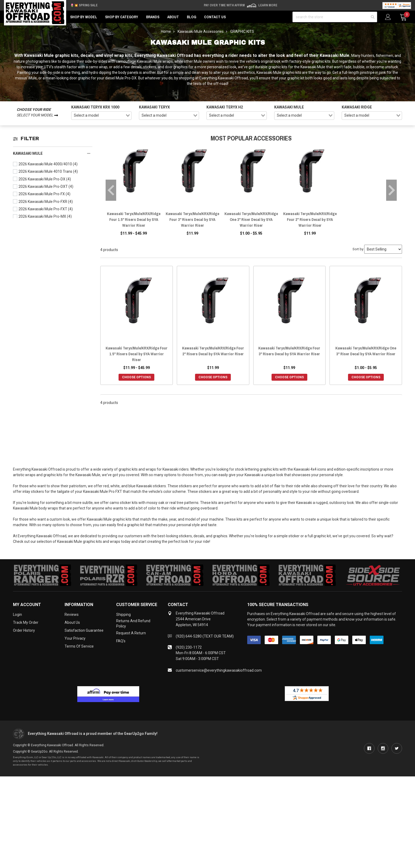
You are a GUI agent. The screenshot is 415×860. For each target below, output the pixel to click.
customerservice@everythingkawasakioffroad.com (219, 670)
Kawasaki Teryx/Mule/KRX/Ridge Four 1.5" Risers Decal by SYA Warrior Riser (133, 219)
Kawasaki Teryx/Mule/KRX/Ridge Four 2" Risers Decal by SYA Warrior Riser (310, 219)
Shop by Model (83, 17)
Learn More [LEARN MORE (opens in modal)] (267, 5)
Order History (24, 630)
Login (17, 614)
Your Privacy (75, 638)
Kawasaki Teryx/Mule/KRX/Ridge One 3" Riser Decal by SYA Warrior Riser (251, 219)
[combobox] (101, 115)
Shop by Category (121, 17)
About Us (72, 622)
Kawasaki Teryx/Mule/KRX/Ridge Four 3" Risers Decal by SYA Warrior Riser (192, 219)
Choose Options (136, 377)
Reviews (72, 614)
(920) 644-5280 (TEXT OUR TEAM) (205, 636)
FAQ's (120, 641)
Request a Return (131, 633)
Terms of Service (79, 646)
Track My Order (25, 622)
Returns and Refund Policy (133, 623)
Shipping (123, 614)
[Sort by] (383, 249)
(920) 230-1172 (189, 647)
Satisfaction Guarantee (84, 630)
